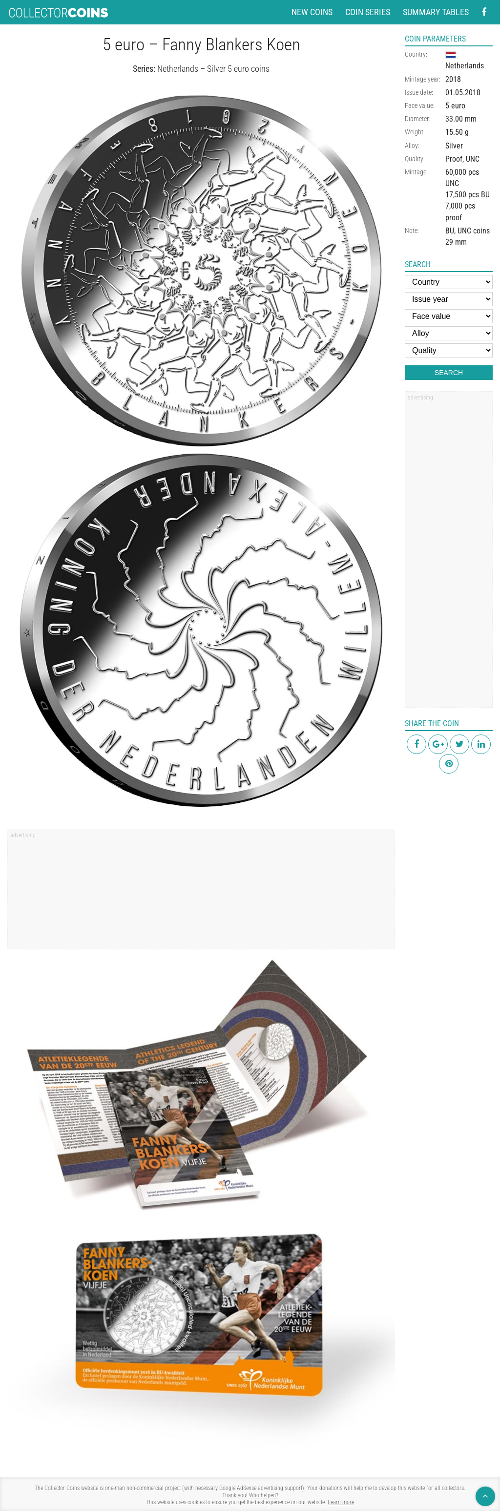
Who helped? (263, 1495)
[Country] (449, 282)
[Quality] (449, 350)
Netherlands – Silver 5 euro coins (213, 68)
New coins (312, 12)
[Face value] (449, 316)
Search (449, 373)
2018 (453, 79)
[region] (201, 892)
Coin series (367, 12)
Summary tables (436, 12)
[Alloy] (449, 333)
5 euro (455, 105)
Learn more (341, 1502)
